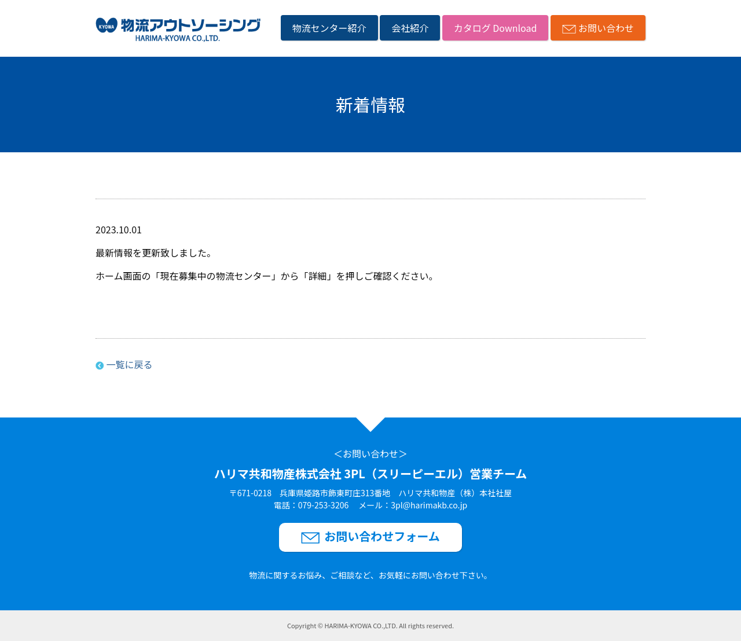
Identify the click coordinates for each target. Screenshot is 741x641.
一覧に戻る (129, 364)
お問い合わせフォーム (381, 536)
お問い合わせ (606, 28)
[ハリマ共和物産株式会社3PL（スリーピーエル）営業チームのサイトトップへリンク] (178, 31)
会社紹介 (409, 28)
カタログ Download (495, 28)
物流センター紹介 (329, 28)
